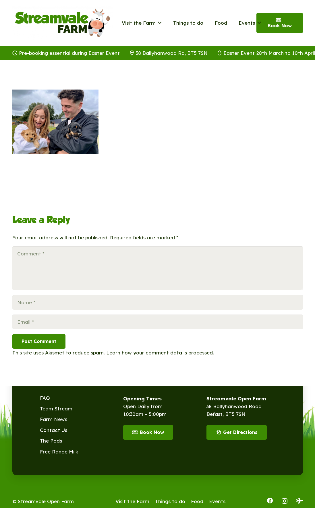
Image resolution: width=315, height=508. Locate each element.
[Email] (157, 322)
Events (217, 501)
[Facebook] (270, 501)
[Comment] (157, 268)
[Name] (157, 302)
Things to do (170, 501)
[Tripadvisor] (299, 501)
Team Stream (56, 409)
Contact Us (53, 430)
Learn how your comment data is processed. (160, 353)
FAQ (45, 398)
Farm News (53, 419)
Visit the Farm (132, 501)
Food (197, 501)
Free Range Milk (59, 452)
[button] (159, 23)
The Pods (51, 441)
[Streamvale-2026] (62, 23)
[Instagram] (284, 501)
